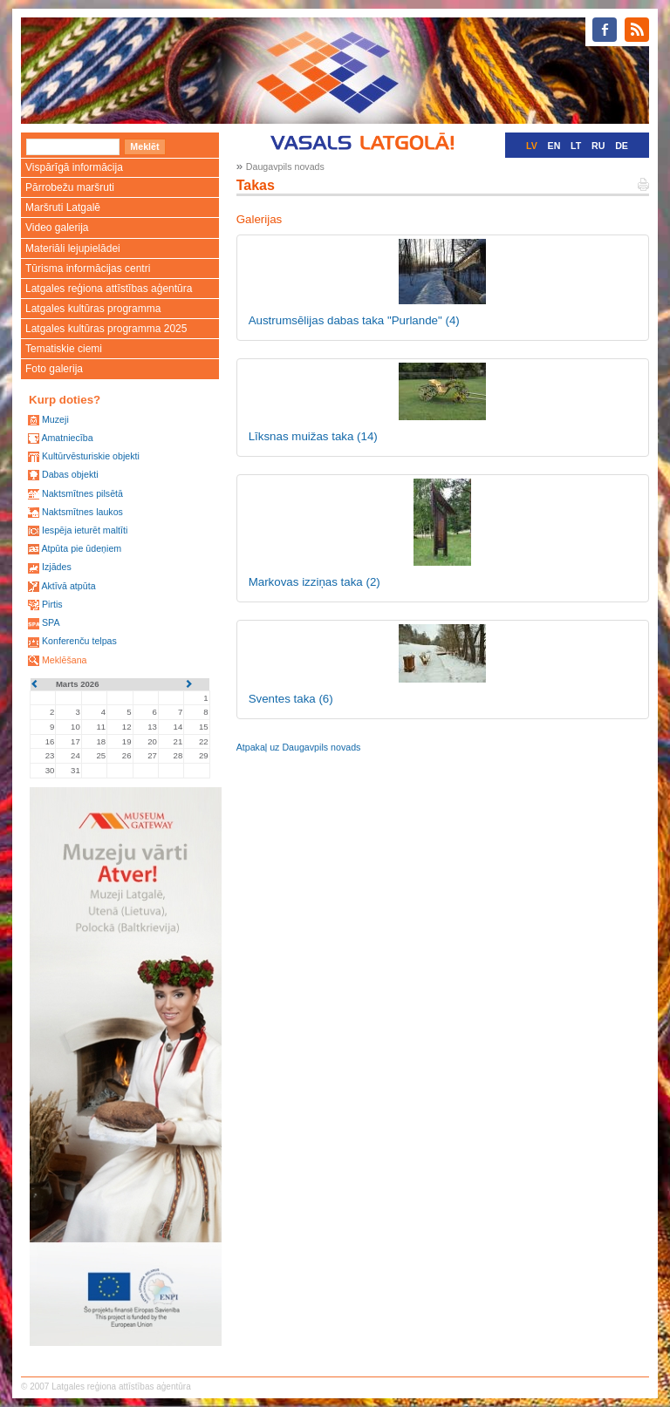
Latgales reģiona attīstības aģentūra (108, 288)
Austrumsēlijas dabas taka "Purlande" (354, 320)
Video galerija (57, 227)
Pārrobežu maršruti (69, 187)
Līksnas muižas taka (313, 436)
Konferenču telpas (79, 641)
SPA (51, 622)
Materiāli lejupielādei (72, 248)
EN (554, 145)
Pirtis (52, 604)
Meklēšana (64, 660)
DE (621, 145)
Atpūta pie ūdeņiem (81, 548)
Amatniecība (66, 437)
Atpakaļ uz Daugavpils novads (298, 747)
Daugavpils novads (285, 166)
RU (598, 145)
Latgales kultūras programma (93, 308)
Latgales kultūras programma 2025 (106, 329)
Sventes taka (291, 698)
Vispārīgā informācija (74, 167)
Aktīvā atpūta (68, 586)
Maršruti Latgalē (62, 207)
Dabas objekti (70, 474)
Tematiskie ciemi (63, 349)
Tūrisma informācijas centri (87, 268)
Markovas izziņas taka (314, 581)
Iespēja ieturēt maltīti (84, 530)
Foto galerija (54, 369)
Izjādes (57, 566)
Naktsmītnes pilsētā (82, 493)
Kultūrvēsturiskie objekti (91, 456)
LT (576, 145)
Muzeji (55, 419)
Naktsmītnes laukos (82, 511)
